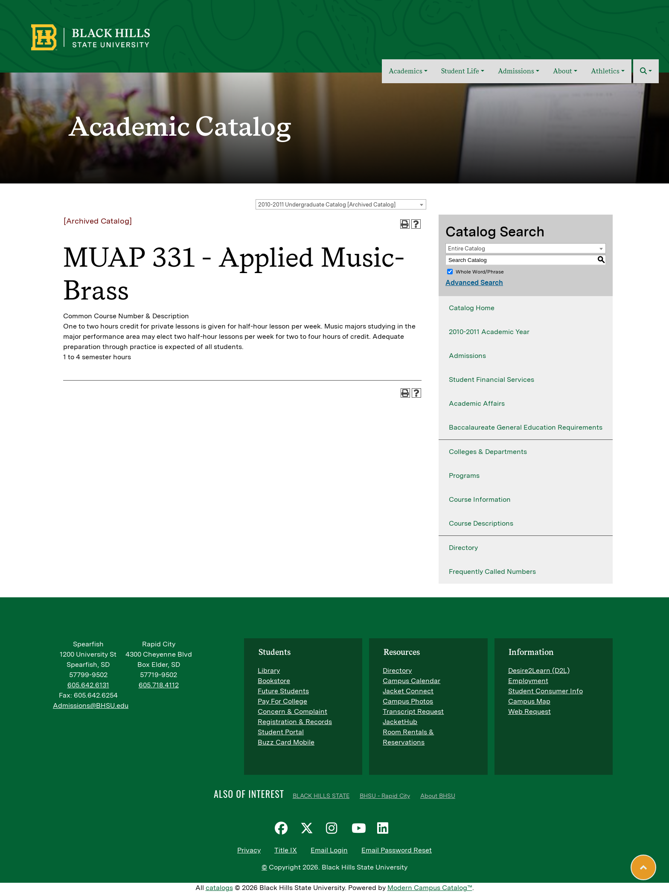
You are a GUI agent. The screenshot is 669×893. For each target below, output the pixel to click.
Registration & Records (295, 722)
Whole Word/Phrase (480, 272)
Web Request (529, 711)
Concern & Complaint (292, 711)
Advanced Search (474, 283)
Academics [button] (405, 71)
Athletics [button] (605, 71)
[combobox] (341, 204)
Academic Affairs (477, 403)
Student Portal (281, 732)
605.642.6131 (88, 685)
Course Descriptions (481, 523)
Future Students (283, 691)
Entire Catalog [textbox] (466, 248)
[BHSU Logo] (109, 36)
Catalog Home (471, 308)
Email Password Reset (396, 850)
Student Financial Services (491, 379)
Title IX (285, 850)
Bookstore (274, 681)
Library (269, 670)
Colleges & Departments (488, 452)
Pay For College (282, 701)
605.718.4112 (159, 685)
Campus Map (529, 701)
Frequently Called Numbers (492, 571)
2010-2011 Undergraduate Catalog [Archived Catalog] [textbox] (327, 204)
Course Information (480, 499)
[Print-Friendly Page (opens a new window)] (405, 224)
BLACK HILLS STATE (321, 795)
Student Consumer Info (545, 691)
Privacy (249, 850)
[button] (646, 71)
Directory (463, 548)
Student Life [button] (460, 71)
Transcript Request (413, 711)
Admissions (467, 356)
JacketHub (400, 722)
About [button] (562, 71)
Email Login (329, 850)
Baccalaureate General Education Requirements (525, 427)
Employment (528, 681)
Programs (464, 475)
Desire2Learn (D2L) (539, 670)
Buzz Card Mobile (286, 742)
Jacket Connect (408, 691)
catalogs (219, 888)
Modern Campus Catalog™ (429, 888)
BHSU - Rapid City (385, 795)
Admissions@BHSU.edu (90, 705)
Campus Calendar (411, 681)
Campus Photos (408, 701)
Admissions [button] (516, 71)
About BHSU (437, 795)
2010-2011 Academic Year (489, 332)
